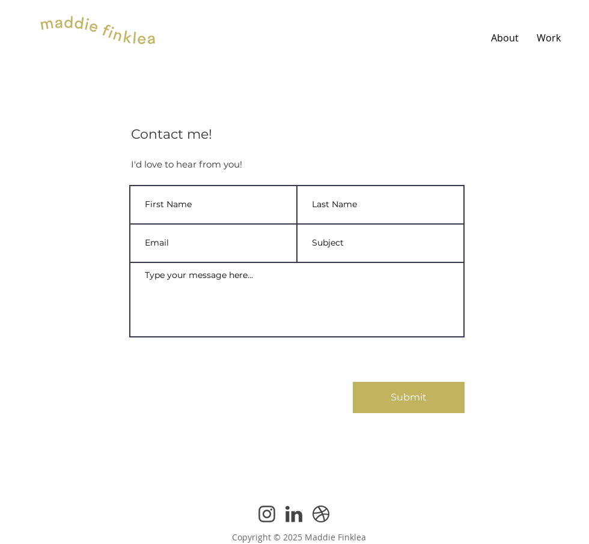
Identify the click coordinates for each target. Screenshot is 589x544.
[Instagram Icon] (266, 514)
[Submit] (409, 397)
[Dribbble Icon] (321, 514)
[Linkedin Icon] (293, 514)
